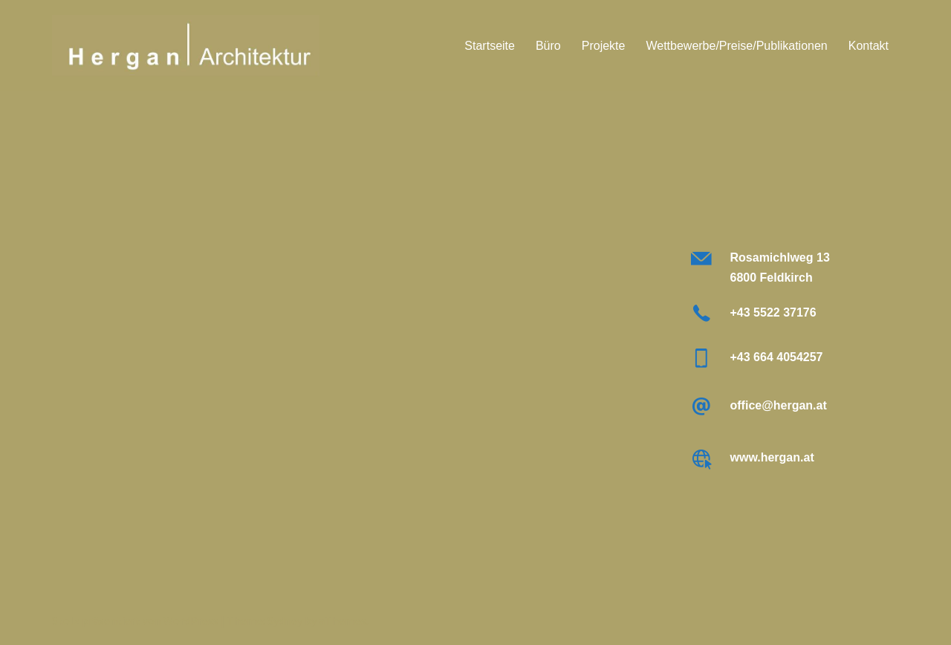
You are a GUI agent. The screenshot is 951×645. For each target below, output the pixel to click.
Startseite (489, 45)
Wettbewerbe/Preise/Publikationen (736, 45)
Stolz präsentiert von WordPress (135, 620)
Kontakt (868, 45)
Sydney (284, 620)
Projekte (604, 45)
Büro (548, 45)
